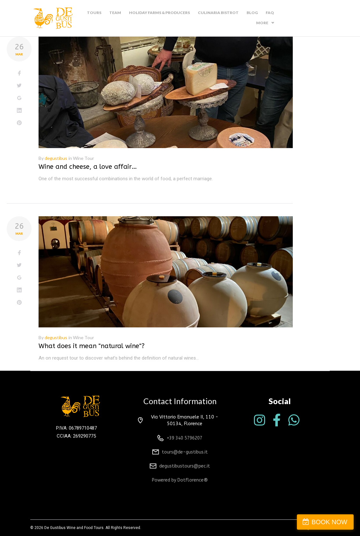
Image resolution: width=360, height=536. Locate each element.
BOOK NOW (329, 521)
